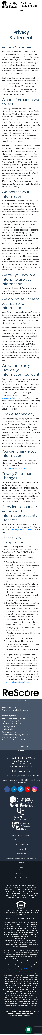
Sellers (21, 872)
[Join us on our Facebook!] (7, 789)
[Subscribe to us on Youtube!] (27, 789)
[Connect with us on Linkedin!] (14, 789)
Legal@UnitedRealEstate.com (27, 969)
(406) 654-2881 (25, 766)
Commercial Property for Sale (15, 740)
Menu (21, 11)
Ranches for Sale (9, 732)
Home (21, 868)
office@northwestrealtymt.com (25, 775)
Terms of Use (21, 880)
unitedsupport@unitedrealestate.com (18, 940)
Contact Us (21, 876)
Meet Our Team (21, 874)
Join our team (21, 854)
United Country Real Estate (21, 835)
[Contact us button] (28, 1029)
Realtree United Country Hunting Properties (21, 858)
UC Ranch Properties (21, 844)
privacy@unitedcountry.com (14, 398)
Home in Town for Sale (12, 721)
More (24, 746)
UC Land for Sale (21, 849)
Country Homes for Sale (12, 724)
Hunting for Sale (9, 726)
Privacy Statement (21, 878)
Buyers (21, 870)
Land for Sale (7, 729)
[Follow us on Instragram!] (34, 789)
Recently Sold (21, 882)
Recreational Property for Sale (15, 735)
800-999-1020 (20, 914)
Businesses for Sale (10, 737)
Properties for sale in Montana (15, 710)
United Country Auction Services (21, 840)
